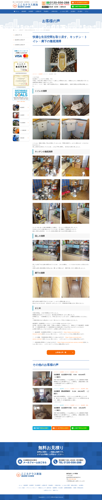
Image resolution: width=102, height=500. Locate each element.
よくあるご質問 (64, 11)
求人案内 (80, 11)
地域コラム (55, 490)
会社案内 (73, 11)
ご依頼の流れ (54, 11)
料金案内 (46, 11)
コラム (86, 11)
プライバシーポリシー (31, 487)
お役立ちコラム (47, 490)
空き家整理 (37, 485)
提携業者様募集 (68, 487)
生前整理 (31, 11)
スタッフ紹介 (21, 487)
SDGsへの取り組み (21, 101)
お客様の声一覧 (60, 352)
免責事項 (55, 487)
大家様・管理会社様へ (78, 487)
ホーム (16, 11)
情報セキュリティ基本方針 (44, 487)
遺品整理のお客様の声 (20, 39)
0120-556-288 (72, 479)
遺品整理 (24, 11)
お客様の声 (38, 11)
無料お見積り (74, 485)
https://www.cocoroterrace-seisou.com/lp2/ (70, 342)
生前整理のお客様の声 (20, 44)
